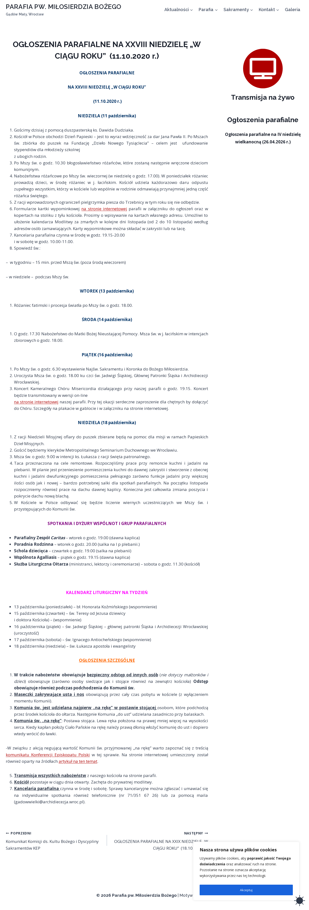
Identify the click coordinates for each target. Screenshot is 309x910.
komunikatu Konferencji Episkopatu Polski (48, 754)
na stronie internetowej (104, 208)
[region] (246, 872)
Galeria (292, 9)
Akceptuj (246, 890)
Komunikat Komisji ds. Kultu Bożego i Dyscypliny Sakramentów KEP (54, 840)
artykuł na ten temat (78, 761)
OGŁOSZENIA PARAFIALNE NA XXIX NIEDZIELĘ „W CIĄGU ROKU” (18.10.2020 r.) (159, 840)
